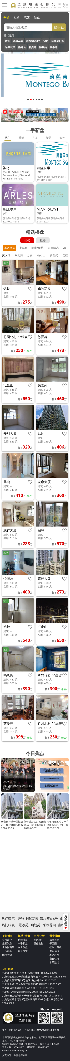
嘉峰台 (22, 47)
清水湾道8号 (33, 41)
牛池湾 (19, 255)
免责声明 (6, 1055)
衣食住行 (54, 958)
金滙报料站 (8, 947)
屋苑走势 (38, 943)
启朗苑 (36, 925)
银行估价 (54, 951)
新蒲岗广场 (57, 41)
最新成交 (23, 951)
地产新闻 (38, 939)
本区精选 (9, 248)
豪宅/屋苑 (37, 248)
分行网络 (7, 951)
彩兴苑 (32, 47)
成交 (27, 17)
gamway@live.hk (45, 1029)
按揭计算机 (55, 947)
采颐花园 (10, 47)
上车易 (23, 248)
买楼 (6, 17)
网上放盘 (23, 947)
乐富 (30, 255)
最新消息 (7, 943)
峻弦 (7, 41)
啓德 (65, 255)
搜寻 (57, 27)
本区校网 (54, 954)
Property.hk (21, 1050)
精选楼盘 (23, 939)
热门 (8, 138)
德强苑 (43, 47)
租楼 (16, 17)
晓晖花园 (18, 41)
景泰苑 (53, 47)
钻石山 (41, 255)
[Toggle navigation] (4, 5)
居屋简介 (54, 939)
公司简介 (7, 939)
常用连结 (54, 962)
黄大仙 (6, 255)
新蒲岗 (54, 255)
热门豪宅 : (9, 918)
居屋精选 (53, 248)
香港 (21, 138)
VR (64, 248)
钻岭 (45, 41)
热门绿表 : (9, 925)
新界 (48, 138)
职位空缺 (7, 954)
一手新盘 (23, 943)
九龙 (35, 138)
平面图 (53, 943)
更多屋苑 (65, 921)
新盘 (37, 17)
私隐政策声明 (21, 1055)
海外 (62, 138)
